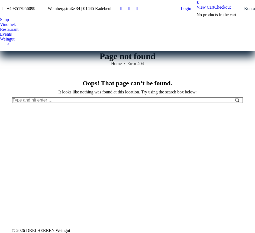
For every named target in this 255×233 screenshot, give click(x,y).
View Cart (205, 7)
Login (184, 8)
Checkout (222, 7)
